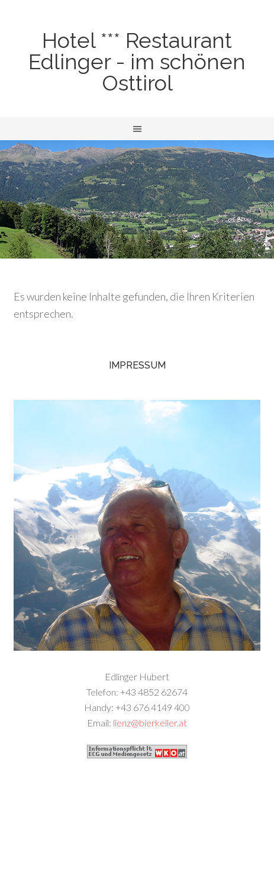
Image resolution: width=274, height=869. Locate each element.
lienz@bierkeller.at (150, 722)
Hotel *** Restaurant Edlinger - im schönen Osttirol (137, 61)
